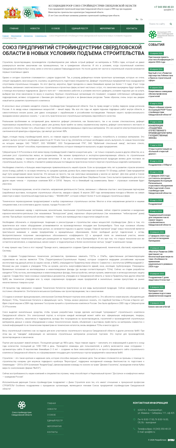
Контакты (131, 28)
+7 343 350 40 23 (164, 6)
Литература (28, 36)
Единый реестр (80, 28)
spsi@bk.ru (169, 9)
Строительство (41, 36)
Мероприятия (107, 28)
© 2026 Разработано (157, 440)
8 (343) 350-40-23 (162, 428)
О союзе (55, 28)
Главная (14, 28)
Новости (35, 28)
